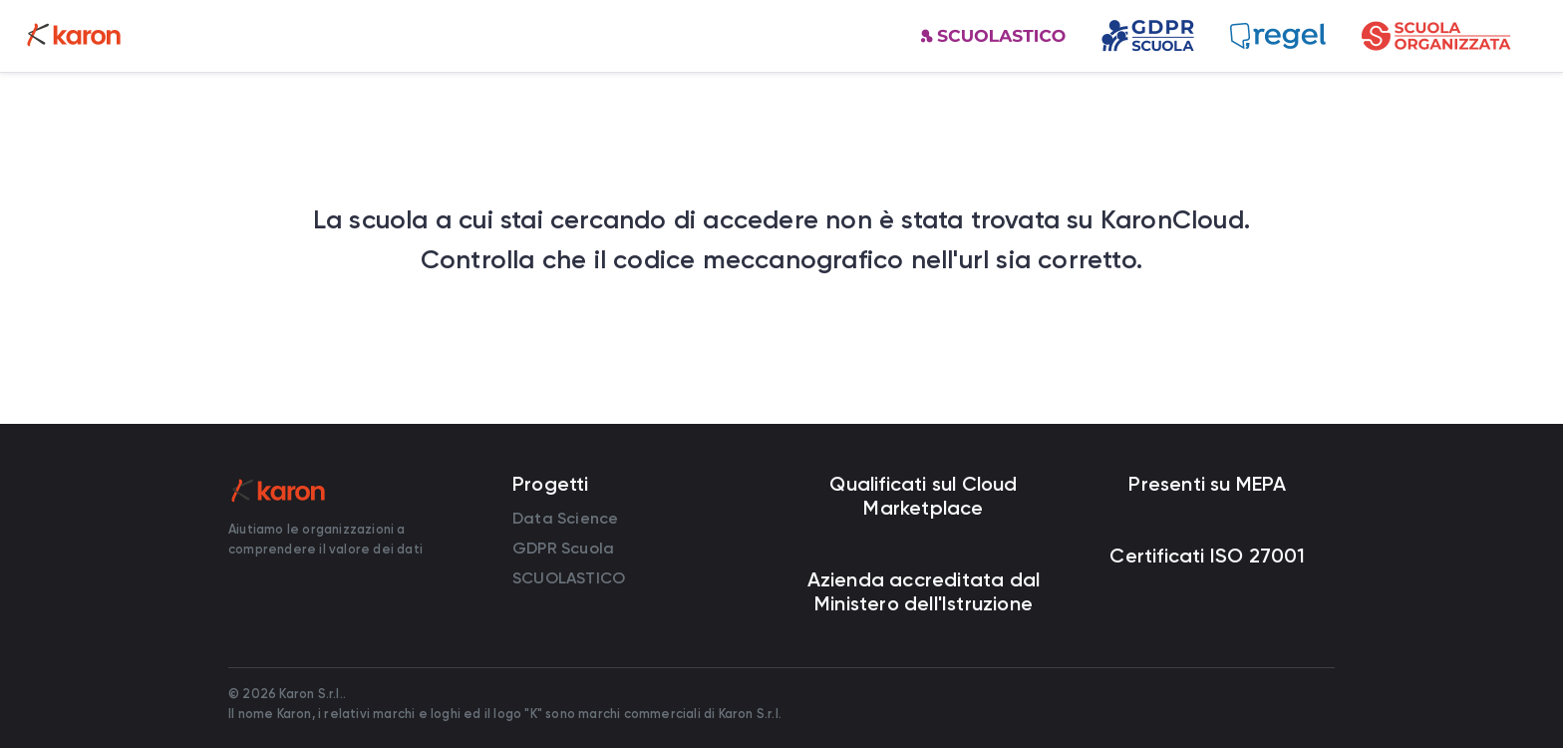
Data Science (565, 518)
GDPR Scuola (563, 548)
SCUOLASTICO (568, 577)
